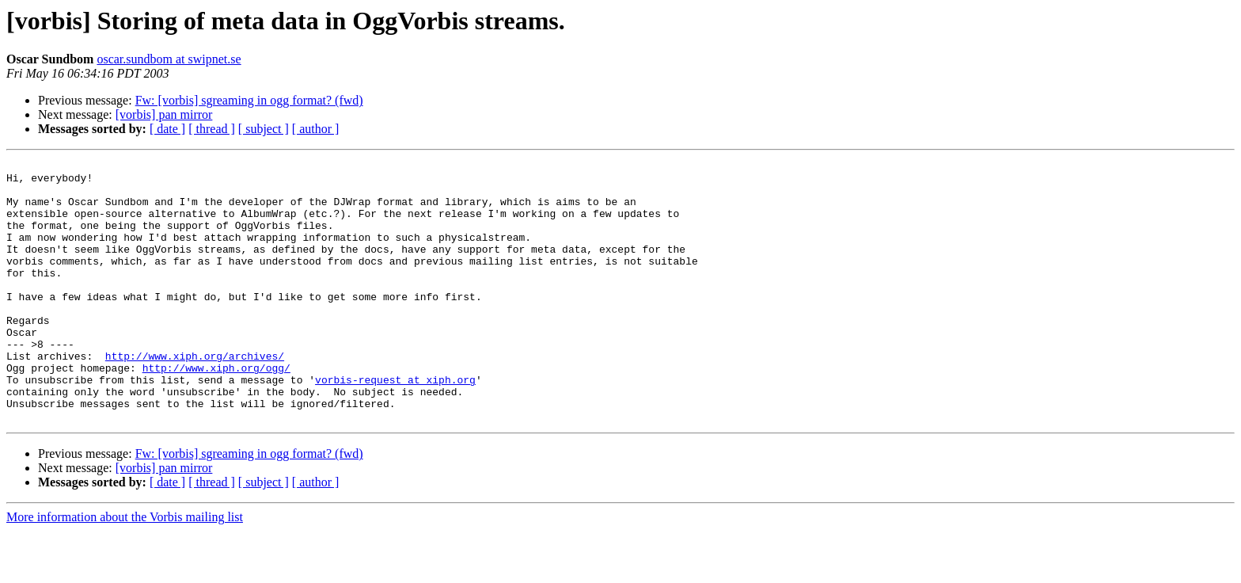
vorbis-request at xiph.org (395, 424)
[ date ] (167, 128)
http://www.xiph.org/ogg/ (216, 410)
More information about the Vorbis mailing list (124, 569)
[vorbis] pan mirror (164, 114)
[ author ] (316, 128)
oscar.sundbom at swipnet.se (169, 59)
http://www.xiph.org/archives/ (194, 396)
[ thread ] (211, 128)
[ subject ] (263, 128)
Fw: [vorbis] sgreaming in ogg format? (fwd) (249, 100)
